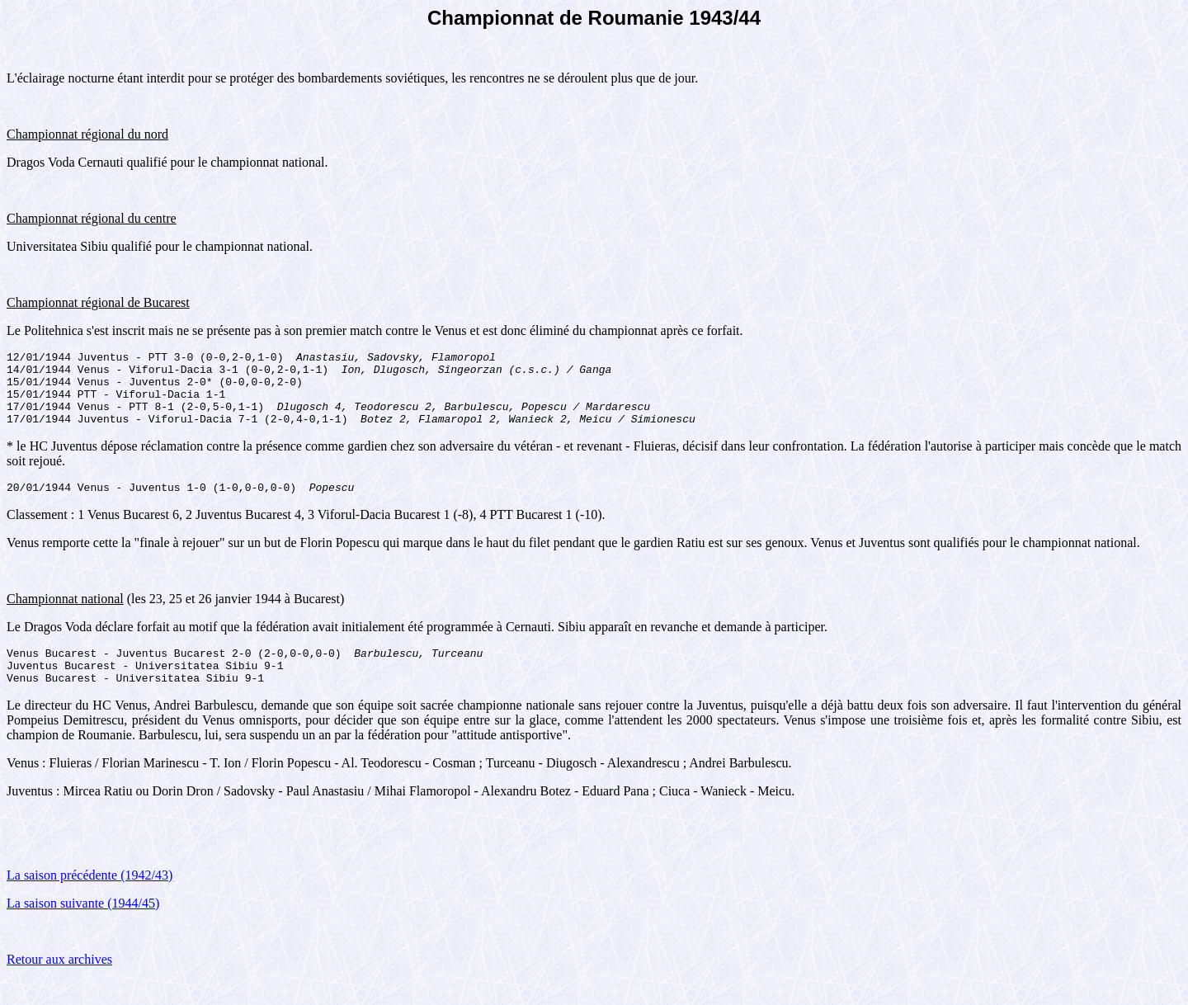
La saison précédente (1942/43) (89, 900)
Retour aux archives (59, 984)
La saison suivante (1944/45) (83, 928)
